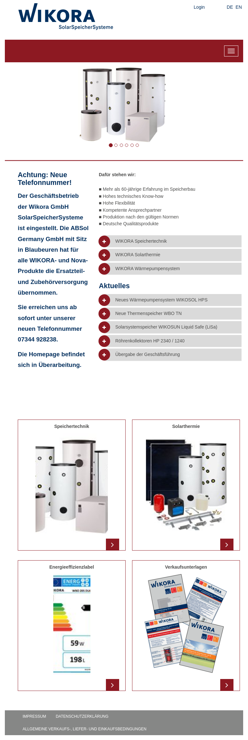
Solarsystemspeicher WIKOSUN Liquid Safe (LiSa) (166, 327)
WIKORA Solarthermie (137, 254)
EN (239, 7)
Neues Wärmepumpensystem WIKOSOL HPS (161, 300)
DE (230, 7)
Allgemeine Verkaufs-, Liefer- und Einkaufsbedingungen (84, 729)
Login (199, 7)
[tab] (172, 241)
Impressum (34, 716)
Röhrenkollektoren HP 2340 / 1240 (150, 341)
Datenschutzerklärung (82, 716)
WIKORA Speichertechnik (141, 241)
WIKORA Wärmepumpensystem (147, 268)
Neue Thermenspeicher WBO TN (148, 313)
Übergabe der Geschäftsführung (147, 354)
